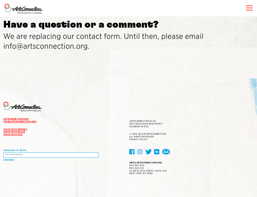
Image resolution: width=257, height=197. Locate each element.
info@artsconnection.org (145, 162)
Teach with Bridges (15, 129)
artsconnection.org (16, 119)
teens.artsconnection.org (19, 121)
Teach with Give (13, 134)
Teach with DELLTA (14, 132)
